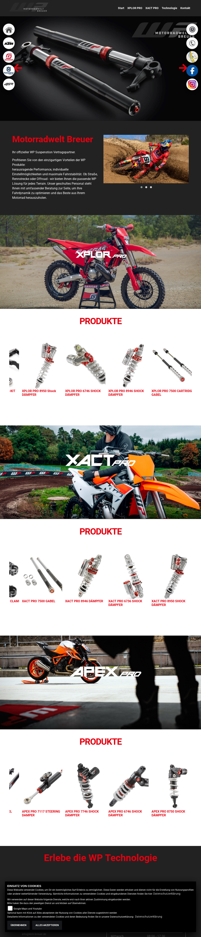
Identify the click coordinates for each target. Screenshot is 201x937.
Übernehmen (18, 925)
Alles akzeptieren (47, 925)
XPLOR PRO (134, 8)
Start (121, 8)
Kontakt (185, 8)
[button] (141, 187)
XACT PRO (152, 8)
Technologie (169, 8)
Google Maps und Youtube (28, 908)
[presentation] (18, 68)
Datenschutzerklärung (166, 893)
